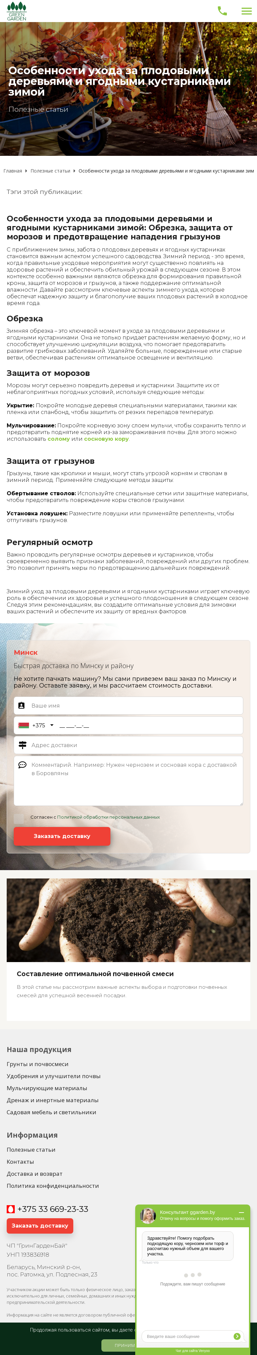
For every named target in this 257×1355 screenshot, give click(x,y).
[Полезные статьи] (31, 1149)
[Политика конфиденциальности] (53, 1185)
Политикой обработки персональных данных (108, 817)
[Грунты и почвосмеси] (38, 1064)
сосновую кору (106, 439)
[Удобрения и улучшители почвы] (54, 1076)
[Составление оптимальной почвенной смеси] (128, 949)
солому (59, 439)
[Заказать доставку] (62, 836)
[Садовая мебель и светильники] (51, 1112)
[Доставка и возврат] (35, 1173)
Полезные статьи (38, 109)
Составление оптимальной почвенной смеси (95, 974)
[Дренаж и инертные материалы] (53, 1100)
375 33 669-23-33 (55, 1209)
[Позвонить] (222, 11)
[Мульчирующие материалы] (47, 1088)
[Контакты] (20, 1161)
